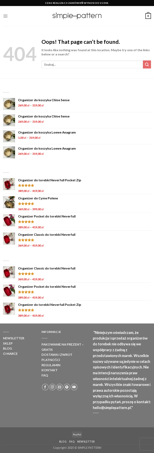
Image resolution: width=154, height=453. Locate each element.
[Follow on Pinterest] (67, 387)
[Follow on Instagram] (52, 387)
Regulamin (51, 365)
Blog (7, 348)
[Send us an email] (59, 387)
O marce (10, 353)
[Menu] (5, 16)
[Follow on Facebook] (45, 387)
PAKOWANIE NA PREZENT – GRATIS (63, 346)
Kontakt (50, 370)
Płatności (51, 360)
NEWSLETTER (13, 338)
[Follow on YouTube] (74, 387)
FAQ (45, 375)
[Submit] (147, 64)
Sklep (8, 343)
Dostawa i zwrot (57, 354)
